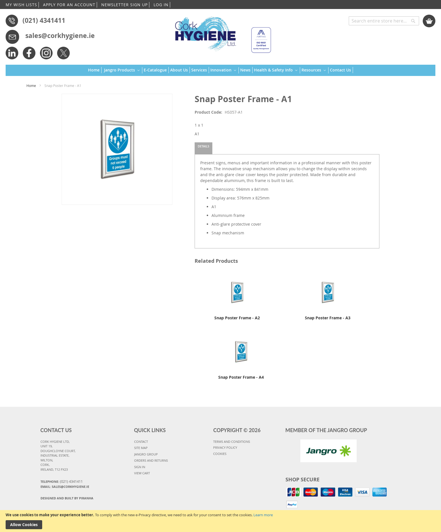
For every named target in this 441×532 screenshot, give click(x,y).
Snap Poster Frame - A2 (237, 317)
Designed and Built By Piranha (66, 498)
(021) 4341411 (43, 20)
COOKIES (219, 454)
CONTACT (141, 441)
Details (203, 146)
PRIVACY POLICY (225, 447)
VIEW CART (142, 473)
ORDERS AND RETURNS (151, 460)
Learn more (263, 514)
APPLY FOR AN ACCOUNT (69, 4)
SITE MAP (141, 448)
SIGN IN (139, 467)
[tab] (203, 148)
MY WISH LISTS (21, 4)
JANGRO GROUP (146, 454)
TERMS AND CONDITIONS (231, 441)
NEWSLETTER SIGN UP (124, 4)
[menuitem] (95, 70)
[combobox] (384, 20)
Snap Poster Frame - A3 (327, 317)
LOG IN (161, 4)
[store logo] (220, 32)
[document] (220, 521)
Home (31, 85)
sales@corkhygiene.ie (60, 35)
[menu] (220, 70)
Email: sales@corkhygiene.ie (64, 486)
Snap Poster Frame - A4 (241, 377)
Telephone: (61, 481)
